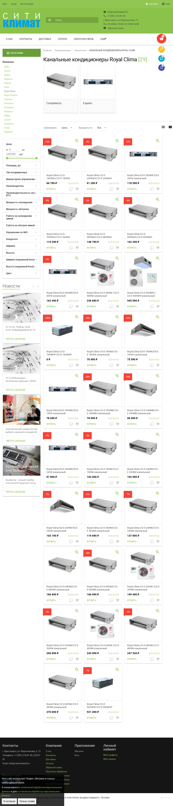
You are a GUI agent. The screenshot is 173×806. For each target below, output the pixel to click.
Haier (6, 87)
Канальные (8, 62)
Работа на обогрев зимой (20, 225)
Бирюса (8, 78)
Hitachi (7, 82)
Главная (47, 50)
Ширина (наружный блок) (20, 259)
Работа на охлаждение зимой (19, 217)
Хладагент (12, 239)
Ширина (10, 245)
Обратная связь (113, 28)
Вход (13, 4)
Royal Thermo (10, 95)
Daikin (7, 74)
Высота (10, 252)
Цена (67, 127)
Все (101, 127)
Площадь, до (13, 165)
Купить (51, 188)
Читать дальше (15, 338)
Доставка (45, 38)
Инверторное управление (20, 179)
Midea (7, 115)
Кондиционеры (63, 50)
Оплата (62, 38)
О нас (9, 38)
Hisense (8, 99)
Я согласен (9, 801)
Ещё (103, 38)
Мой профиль (110, 754)
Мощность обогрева (17, 209)
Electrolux (9, 103)
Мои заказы (109, 758)
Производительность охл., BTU (21, 194)
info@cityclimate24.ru (115, 11)
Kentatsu (8, 111)
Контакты (26, 38)
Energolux (9, 107)
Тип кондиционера (16, 172)
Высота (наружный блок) (20, 266)
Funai (6, 127)
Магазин (151, 4)
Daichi (7, 70)
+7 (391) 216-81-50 (114, 15)
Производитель (15, 185)
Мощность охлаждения (19, 202)
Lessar (7, 119)
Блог (166, 4)
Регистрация (26, 4)
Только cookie (27, 801)
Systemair (9, 123)
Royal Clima (9, 91)
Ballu (6, 66)
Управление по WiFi (17, 232)
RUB (4, 4)
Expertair (8, 131)
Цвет (9, 273)
